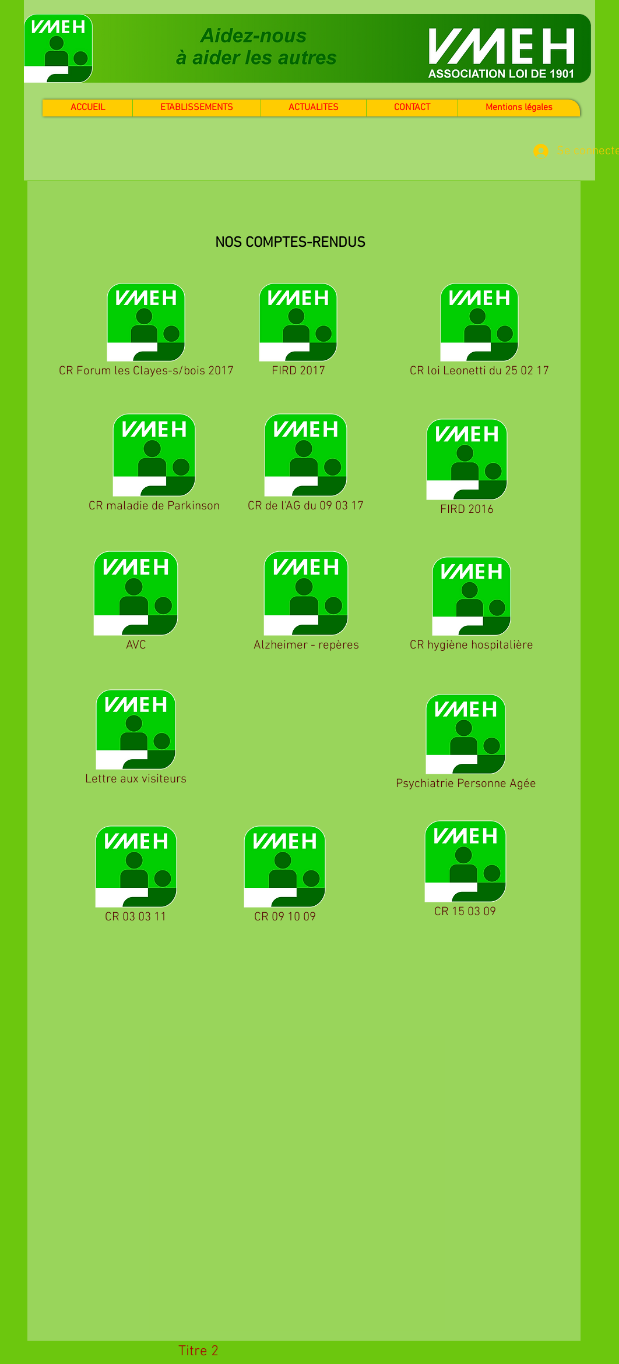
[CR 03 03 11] (136, 876)
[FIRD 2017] (298, 332)
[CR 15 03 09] (465, 871)
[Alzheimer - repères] (306, 603)
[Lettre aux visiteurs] (136, 739)
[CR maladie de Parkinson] (154, 465)
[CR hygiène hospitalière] (471, 606)
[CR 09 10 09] (285, 876)
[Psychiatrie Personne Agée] (465, 744)
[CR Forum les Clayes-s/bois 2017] (146, 332)
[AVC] (136, 603)
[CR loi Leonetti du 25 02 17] (479, 332)
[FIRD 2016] (466, 469)
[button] (313, 108)
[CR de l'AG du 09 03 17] (305, 465)
